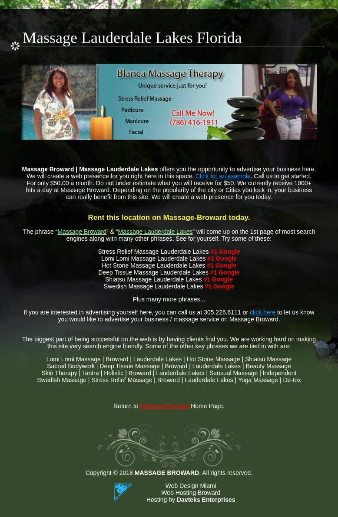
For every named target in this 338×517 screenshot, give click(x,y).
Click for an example (223, 176)
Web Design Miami (191, 485)
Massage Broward (81, 231)
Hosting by (190, 499)
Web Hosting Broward (190, 492)
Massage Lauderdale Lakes (155, 231)
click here (262, 312)
